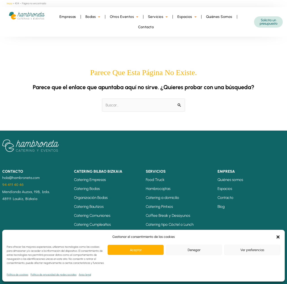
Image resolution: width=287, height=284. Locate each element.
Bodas (92, 17)
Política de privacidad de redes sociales (104, 276)
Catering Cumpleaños (92, 224)
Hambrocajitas (158, 188)
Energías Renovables (193, 276)
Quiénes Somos (219, 17)
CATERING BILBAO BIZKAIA (98, 171)
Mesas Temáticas (160, 242)
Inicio (9, 3)
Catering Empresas (90, 179)
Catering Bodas (87, 188)
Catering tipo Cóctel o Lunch (170, 224)
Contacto (146, 27)
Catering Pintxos (159, 206)
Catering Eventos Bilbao (94, 233)
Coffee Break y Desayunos (168, 215)
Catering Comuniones (92, 215)
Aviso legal (14, 276)
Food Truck (155, 179)
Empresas (67, 17)
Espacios (187, 17)
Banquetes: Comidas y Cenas (170, 233)
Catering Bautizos (89, 206)
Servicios (158, 17)
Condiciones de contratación (49, 276)
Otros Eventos (124, 17)
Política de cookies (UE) (155, 276)
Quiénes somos (230, 179)
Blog (221, 206)
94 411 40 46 (13, 184)
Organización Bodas (91, 197)
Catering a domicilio (162, 197)
